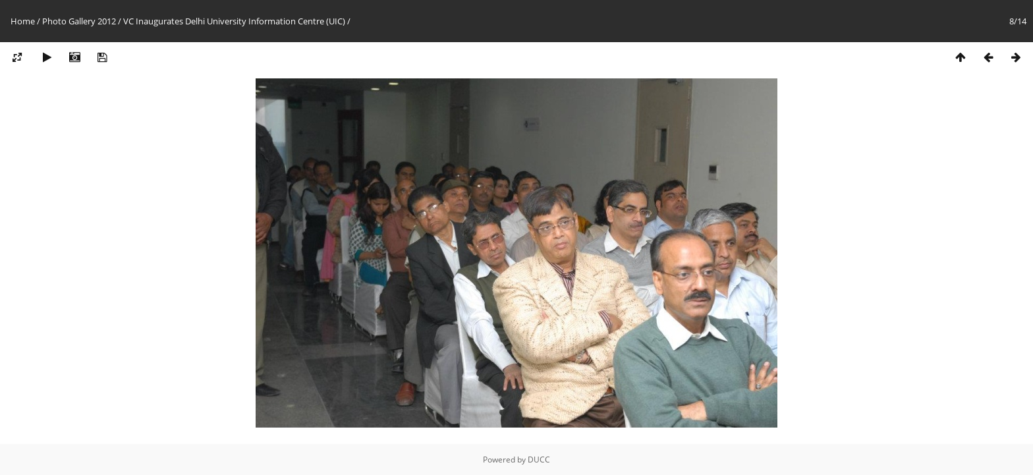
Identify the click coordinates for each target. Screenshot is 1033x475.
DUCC (539, 459)
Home (23, 21)
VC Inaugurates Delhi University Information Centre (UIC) (234, 21)
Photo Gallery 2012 (79, 21)
